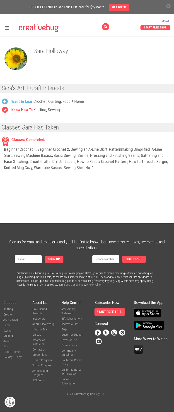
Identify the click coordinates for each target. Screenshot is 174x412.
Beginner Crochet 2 (53, 149)
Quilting (54, 101)
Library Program (42, 360)
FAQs (64, 329)
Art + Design (10, 319)
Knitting (40, 109)
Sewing (54, 109)
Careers (36, 334)
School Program (42, 365)
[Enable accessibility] (10, 402)
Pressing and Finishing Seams (114, 155)
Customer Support (72, 334)
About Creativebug (43, 324)
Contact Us (39, 349)
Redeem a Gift (69, 324)
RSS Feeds (38, 380)
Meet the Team (40, 329)
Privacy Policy (93, 284)
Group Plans (39, 354)
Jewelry (7, 341)
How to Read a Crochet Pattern (102, 161)
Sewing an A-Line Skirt (89, 149)
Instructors (38, 318)
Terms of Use (69, 340)
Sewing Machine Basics (32, 155)
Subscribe (134, 259)
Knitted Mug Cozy (18, 167)
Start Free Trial (155, 27)
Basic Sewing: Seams (71, 155)
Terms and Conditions (71, 284)
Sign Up (54, 259)
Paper (6, 325)
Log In (165, 20)
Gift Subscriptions (72, 318)
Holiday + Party (12, 357)
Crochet (40, 101)
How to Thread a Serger (148, 161)
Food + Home (73, 101)
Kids (6, 346)
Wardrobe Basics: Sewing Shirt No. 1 (64, 167)
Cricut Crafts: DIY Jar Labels (52, 161)
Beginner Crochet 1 (20, 149)
